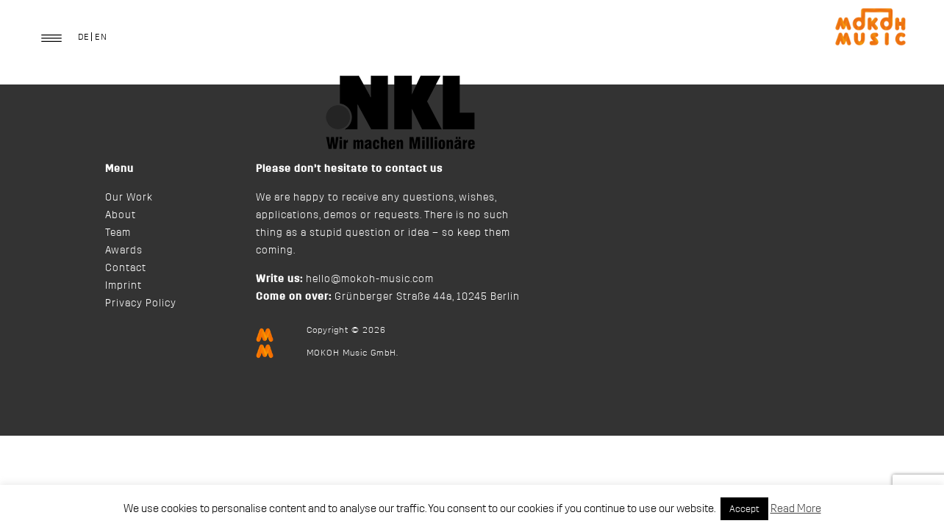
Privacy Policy (140, 303)
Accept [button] (744, 509)
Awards (124, 250)
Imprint (123, 286)
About (120, 215)
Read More (795, 508)
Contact (125, 268)
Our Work (129, 197)
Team (118, 233)
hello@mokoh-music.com (370, 279)
